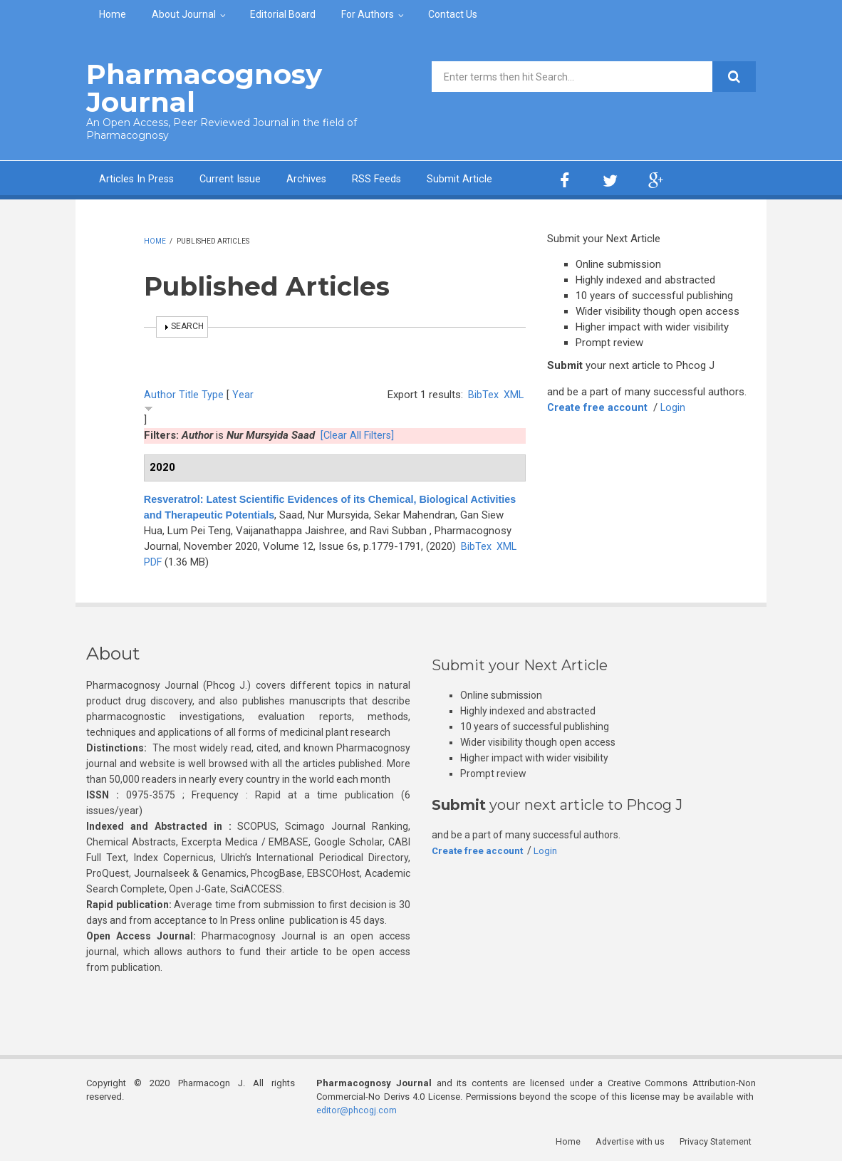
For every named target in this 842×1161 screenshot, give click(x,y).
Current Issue (233, 176)
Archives (311, 176)
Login (675, 405)
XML (513, 392)
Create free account (598, 405)
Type (213, 392)
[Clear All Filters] (358, 433)
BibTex (482, 392)
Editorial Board (283, 14)
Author (160, 392)
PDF (249, 559)
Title (189, 392)
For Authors (367, 14)
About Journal (184, 14)
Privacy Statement (719, 1139)
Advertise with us (635, 1139)
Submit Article (466, 176)
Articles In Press (137, 176)
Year (243, 392)
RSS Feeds (382, 176)
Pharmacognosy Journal (195, 87)
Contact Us (452, 14)
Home (112, 14)
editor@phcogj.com (357, 1108)
